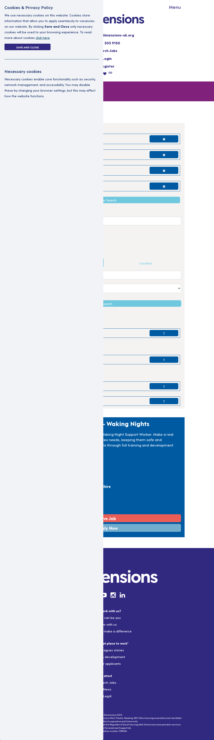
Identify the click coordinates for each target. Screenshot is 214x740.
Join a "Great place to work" (107, 643)
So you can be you (107, 617)
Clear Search (107, 200)
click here (43, 37)
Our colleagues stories (107, 650)
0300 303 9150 (107, 42)
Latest (107, 675)
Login (107, 58)
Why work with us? (107, 611)
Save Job (107, 518)
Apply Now (107, 528)
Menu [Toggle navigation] (175, 6)
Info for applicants (107, 663)
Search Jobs (107, 50)
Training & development (107, 656)
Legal (107, 695)
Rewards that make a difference (107, 631)
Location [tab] (145, 263)
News (107, 689)
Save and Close (27, 47)
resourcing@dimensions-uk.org (107, 34)
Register (107, 65)
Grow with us (107, 624)
